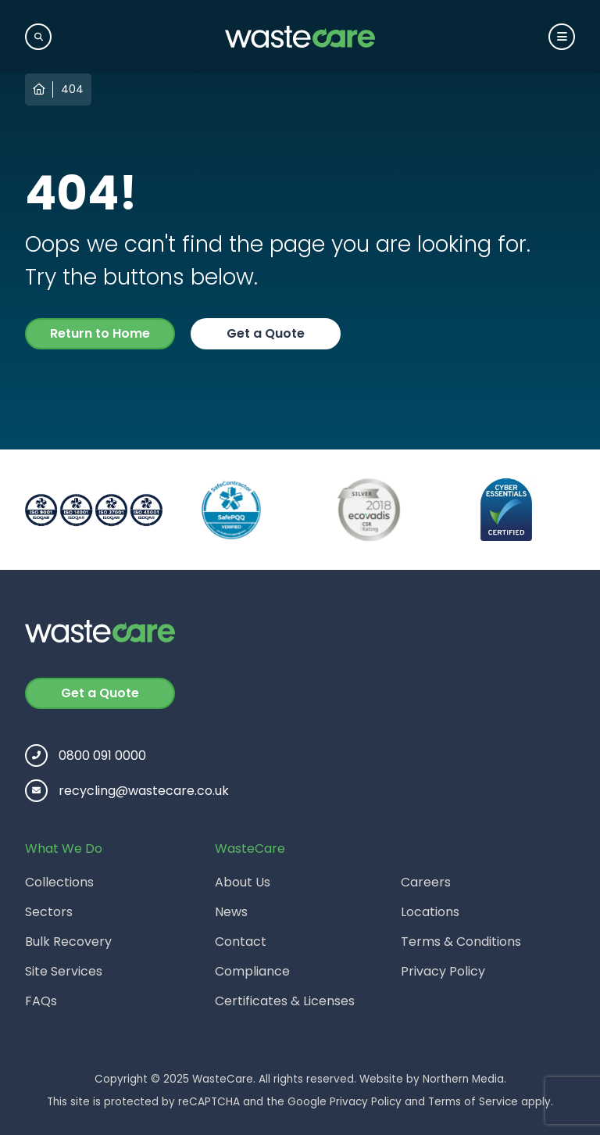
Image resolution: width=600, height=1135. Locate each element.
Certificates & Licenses (285, 1001)
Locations (430, 912)
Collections (59, 882)
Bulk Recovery (68, 942)
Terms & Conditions (461, 942)
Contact (240, 942)
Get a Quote (266, 333)
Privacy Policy (443, 971)
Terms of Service (473, 1101)
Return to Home (100, 333)
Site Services (63, 971)
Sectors (49, 912)
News (231, 912)
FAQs (41, 1001)
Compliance (252, 971)
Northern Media (463, 1079)
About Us (242, 882)
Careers (426, 882)
